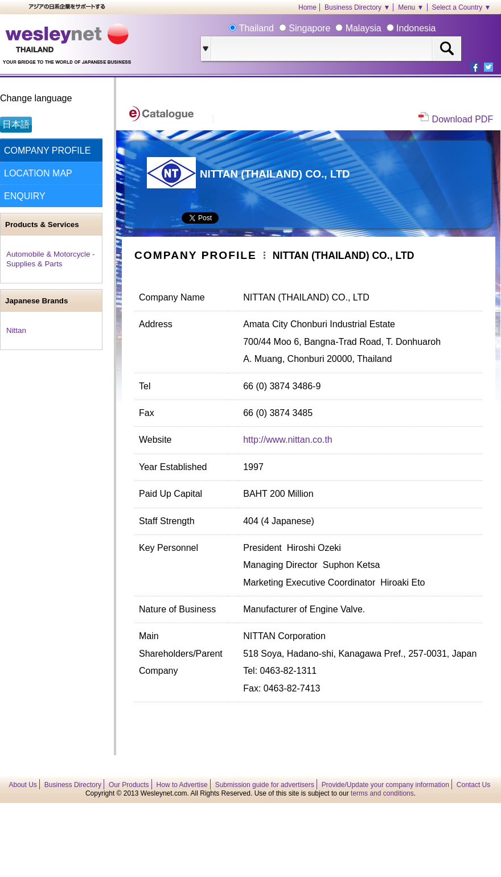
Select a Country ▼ (461, 7)
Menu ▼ (411, 7)
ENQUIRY (25, 196)
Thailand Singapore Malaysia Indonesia (336, 28)
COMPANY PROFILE (47, 150)
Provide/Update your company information (385, 785)
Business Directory (72, 785)
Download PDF (463, 119)
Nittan (16, 330)
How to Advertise (182, 785)
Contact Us (473, 785)
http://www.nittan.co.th (287, 439)
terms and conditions (382, 793)
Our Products (129, 785)
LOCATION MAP (38, 173)
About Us (23, 785)
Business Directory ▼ (357, 7)
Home (307, 7)
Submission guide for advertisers (264, 785)
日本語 (16, 124)
